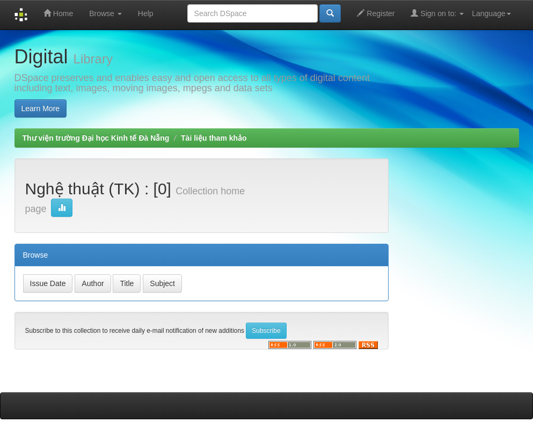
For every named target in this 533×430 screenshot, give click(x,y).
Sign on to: (437, 13)
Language (491, 13)
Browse (105, 13)
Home (58, 13)
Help (146, 13)
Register (376, 13)
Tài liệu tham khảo (214, 138)
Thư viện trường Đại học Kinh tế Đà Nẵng (96, 138)
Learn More (40, 108)
